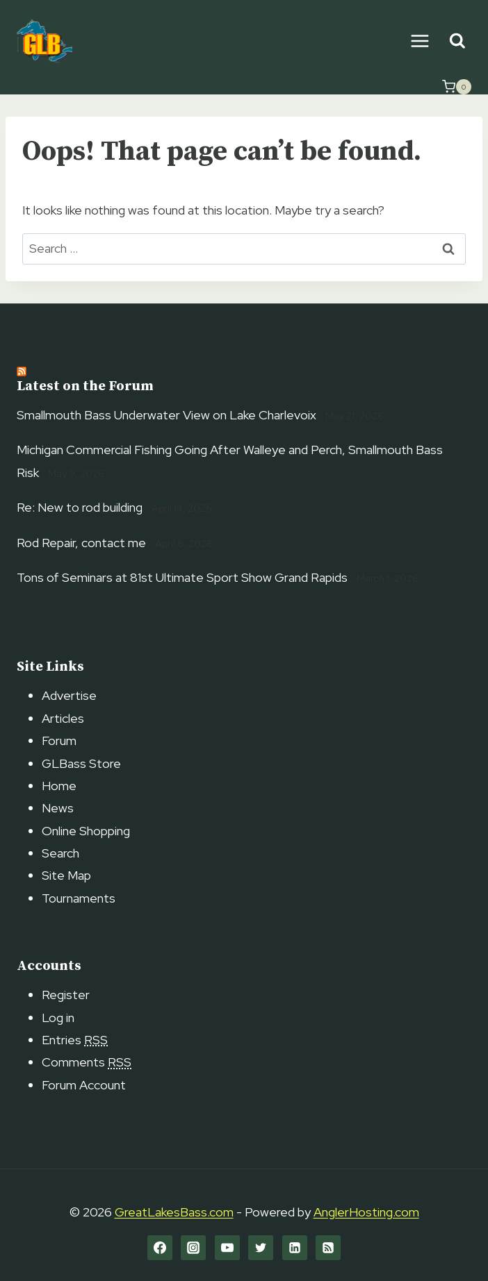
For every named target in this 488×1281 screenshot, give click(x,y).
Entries (75, 1040)
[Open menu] (419, 40)
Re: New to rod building (80, 507)
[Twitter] (260, 1247)
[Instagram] (193, 1247)
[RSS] (328, 1247)
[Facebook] (159, 1247)
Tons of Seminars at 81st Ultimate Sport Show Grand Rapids (182, 577)
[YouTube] (227, 1247)
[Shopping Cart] (456, 86)
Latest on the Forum (85, 386)
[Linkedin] (294, 1247)
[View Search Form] (457, 41)
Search (60, 853)
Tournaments (78, 898)
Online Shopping (86, 831)
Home (59, 786)
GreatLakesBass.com (174, 1212)
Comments (86, 1062)
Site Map (66, 875)
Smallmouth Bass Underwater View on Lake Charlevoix (166, 415)
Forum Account (84, 1085)
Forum (59, 740)
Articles (63, 718)
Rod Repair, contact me (81, 543)
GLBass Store (81, 763)
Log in (58, 1017)
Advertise (69, 695)
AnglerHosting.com (366, 1212)
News (58, 808)
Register (66, 995)
